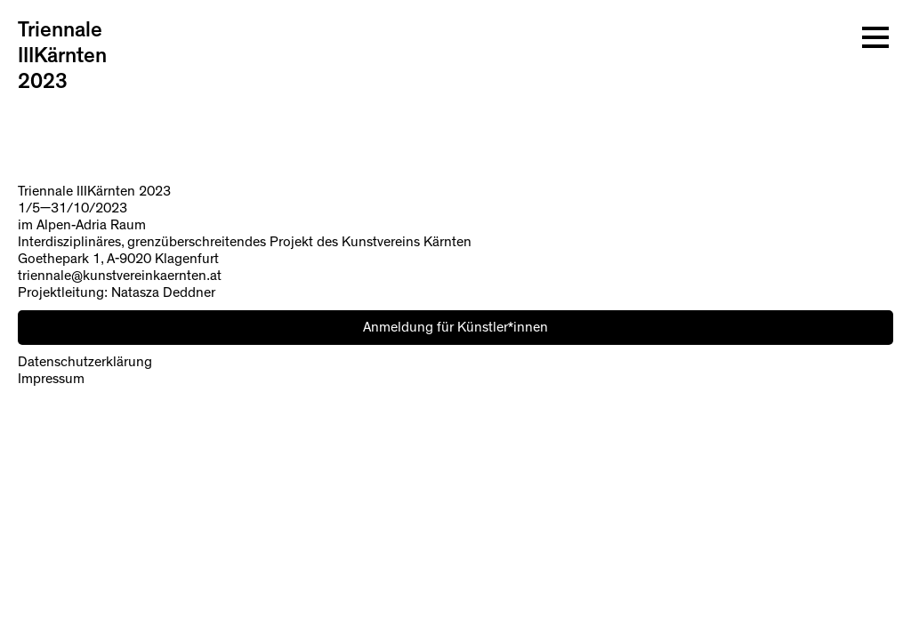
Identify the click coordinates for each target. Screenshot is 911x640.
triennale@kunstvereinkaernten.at (120, 275)
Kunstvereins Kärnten (407, 242)
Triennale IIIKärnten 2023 (62, 56)
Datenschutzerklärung (85, 362)
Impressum (51, 379)
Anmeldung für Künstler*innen (455, 327)
